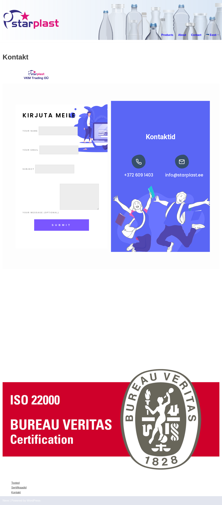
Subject (48, 169)
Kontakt (16, 492)
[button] (218, 35)
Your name (50, 131)
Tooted (15, 482)
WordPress (33, 500)
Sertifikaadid (19, 487)
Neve (6, 500)
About (182, 34)
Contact (196, 34)
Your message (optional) (61, 213)
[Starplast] (31, 20)
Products (167, 34)
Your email (50, 150)
